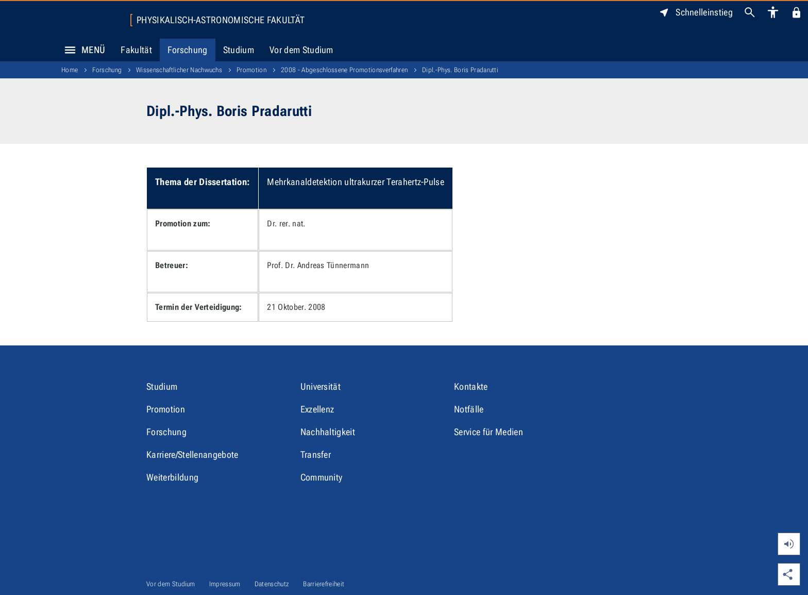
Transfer (315, 454)
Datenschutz (272, 584)
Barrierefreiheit (323, 584)
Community (321, 477)
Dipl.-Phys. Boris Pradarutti (460, 70)
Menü (82, 50)
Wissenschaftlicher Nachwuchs (179, 70)
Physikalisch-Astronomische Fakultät (221, 20)
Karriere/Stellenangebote (192, 454)
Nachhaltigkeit (327, 431)
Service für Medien (488, 431)
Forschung (187, 49)
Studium (238, 49)
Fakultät (136, 49)
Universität (320, 386)
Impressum (225, 584)
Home (69, 70)
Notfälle (469, 409)
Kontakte (471, 386)
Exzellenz (317, 409)
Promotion (251, 70)
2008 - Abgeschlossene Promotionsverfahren (344, 70)
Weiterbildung (172, 477)
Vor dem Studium (301, 49)
